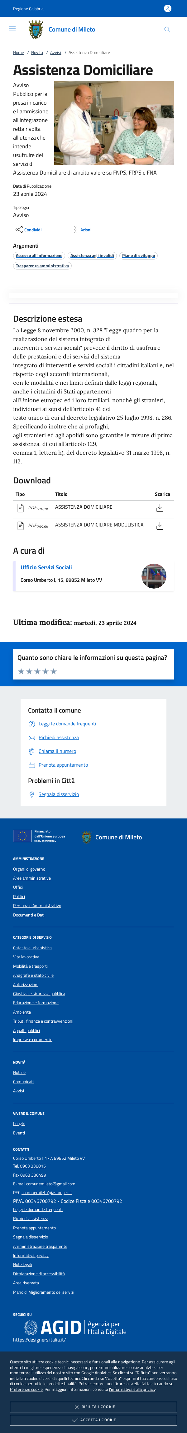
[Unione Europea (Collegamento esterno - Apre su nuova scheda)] (41, 837)
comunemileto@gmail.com (50, 1183)
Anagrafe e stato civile (33, 975)
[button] (28, 8)
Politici (19, 896)
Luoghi (19, 1123)
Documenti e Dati (29, 915)
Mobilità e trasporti (30, 966)
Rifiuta (93, 1407)
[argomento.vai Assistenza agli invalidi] (92, 255)
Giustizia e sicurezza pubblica (39, 993)
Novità (37, 52)
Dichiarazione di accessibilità (39, 1273)
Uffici (18, 887)
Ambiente (22, 1012)
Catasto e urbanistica (32, 947)
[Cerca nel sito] (167, 29)
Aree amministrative (32, 878)
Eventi (19, 1132)
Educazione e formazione (36, 1002)
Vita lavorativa (26, 956)
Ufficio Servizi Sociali (46, 567)
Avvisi (55, 52)
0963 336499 (33, 1175)
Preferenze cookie (26, 1389)
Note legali (22, 1264)
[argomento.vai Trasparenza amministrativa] (42, 265)
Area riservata (26, 1282)
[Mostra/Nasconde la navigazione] (12, 28)
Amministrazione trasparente (40, 1246)
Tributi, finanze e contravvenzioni (43, 1021)
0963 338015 (33, 1166)
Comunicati (23, 1081)
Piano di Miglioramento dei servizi (43, 1292)
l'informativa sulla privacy (132, 1389)
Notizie (19, 1072)
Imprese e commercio (32, 1039)
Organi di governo (29, 869)
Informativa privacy (31, 1255)
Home (18, 52)
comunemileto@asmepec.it (47, 1192)
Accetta (93, 1420)
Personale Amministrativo (37, 905)
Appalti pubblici (26, 1030)
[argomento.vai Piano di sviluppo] (138, 255)
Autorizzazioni (25, 984)
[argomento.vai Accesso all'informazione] (39, 255)
